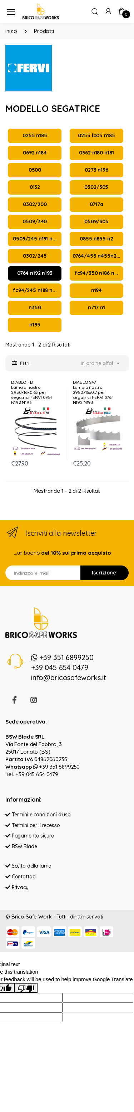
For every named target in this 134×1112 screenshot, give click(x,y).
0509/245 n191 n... (34, 238)
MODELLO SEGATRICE (52, 108)
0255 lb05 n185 (96, 135)
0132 (35, 187)
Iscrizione (104, 572)
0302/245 (35, 256)
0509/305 (96, 221)
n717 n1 (96, 307)
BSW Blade (21, 846)
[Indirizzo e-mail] (43, 572)
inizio (11, 31)
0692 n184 (35, 152)
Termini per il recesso (32, 825)
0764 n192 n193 (35, 273)
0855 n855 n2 (96, 238)
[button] (95, 11)
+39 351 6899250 (62, 657)
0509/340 (35, 221)
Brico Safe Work (31, 916)
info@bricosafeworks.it (68, 677)
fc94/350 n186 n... (96, 273)
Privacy (17, 887)
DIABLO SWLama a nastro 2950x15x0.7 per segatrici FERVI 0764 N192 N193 (93, 392)
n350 (35, 307)
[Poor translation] (26, 988)
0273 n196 (96, 170)
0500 (35, 170)
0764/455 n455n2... (96, 256)
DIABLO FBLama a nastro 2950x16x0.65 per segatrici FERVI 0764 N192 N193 (31, 392)
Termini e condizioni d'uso (38, 814)
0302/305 (96, 187)
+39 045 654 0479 (59, 667)
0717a (96, 204)
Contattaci (20, 876)
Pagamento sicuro (29, 835)
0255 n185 (35, 135)
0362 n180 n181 (96, 152)
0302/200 (35, 204)
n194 (96, 290)
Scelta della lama (28, 866)
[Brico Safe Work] (41, 11)
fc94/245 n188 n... (34, 290)
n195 (34, 324)
